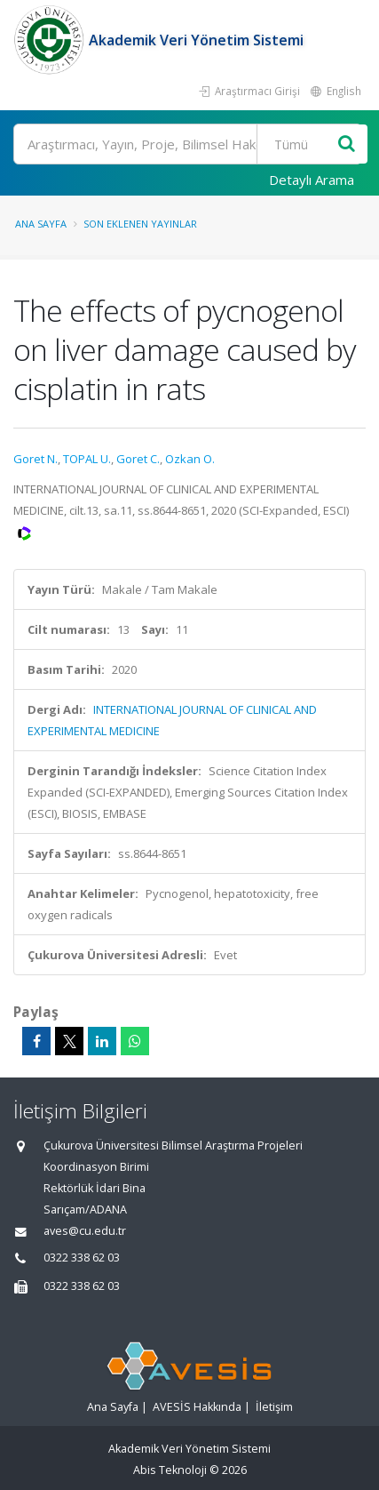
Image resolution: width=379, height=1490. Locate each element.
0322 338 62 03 (81, 1257)
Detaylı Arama (311, 179)
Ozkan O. (190, 459)
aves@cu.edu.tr (84, 1230)
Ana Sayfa (41, 223)
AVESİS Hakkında (197, 1406)
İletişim (274, 1406)
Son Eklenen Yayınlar (140, 223)
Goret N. (35, 459)
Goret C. (138, 459)
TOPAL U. (87, 459)
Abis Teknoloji (170, 1470)
